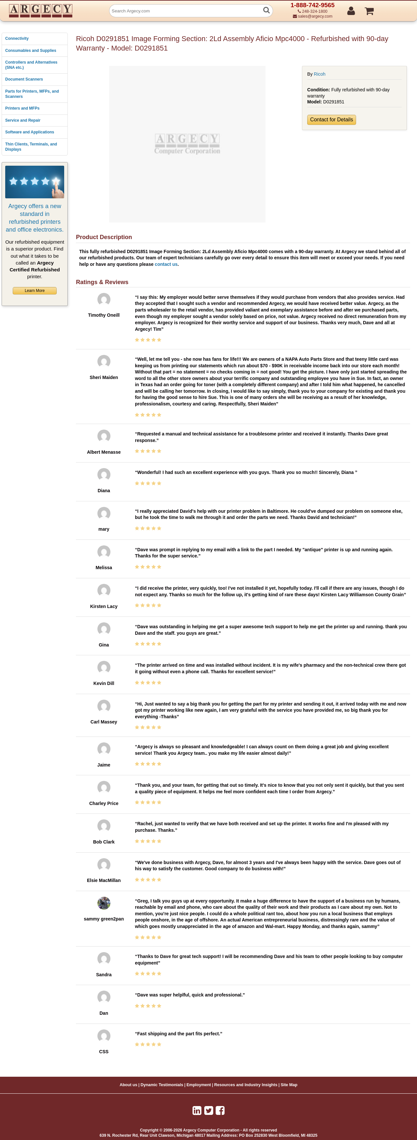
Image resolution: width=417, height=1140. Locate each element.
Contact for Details (331, 119)
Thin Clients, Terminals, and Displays (31, 147)
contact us (166, 264)
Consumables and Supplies (30, 50)
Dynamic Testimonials (161, 1085)
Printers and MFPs (22, 108)
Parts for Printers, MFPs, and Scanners (32, 94)
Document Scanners (24, 79)
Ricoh (319, 74)
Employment (199, 1085)
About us (128, 1085)
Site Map (288, 1085)
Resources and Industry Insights (246, 1085)
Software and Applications (29, 132)
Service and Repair (22, 120)
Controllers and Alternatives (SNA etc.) (31, 65)
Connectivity (17, 38)
